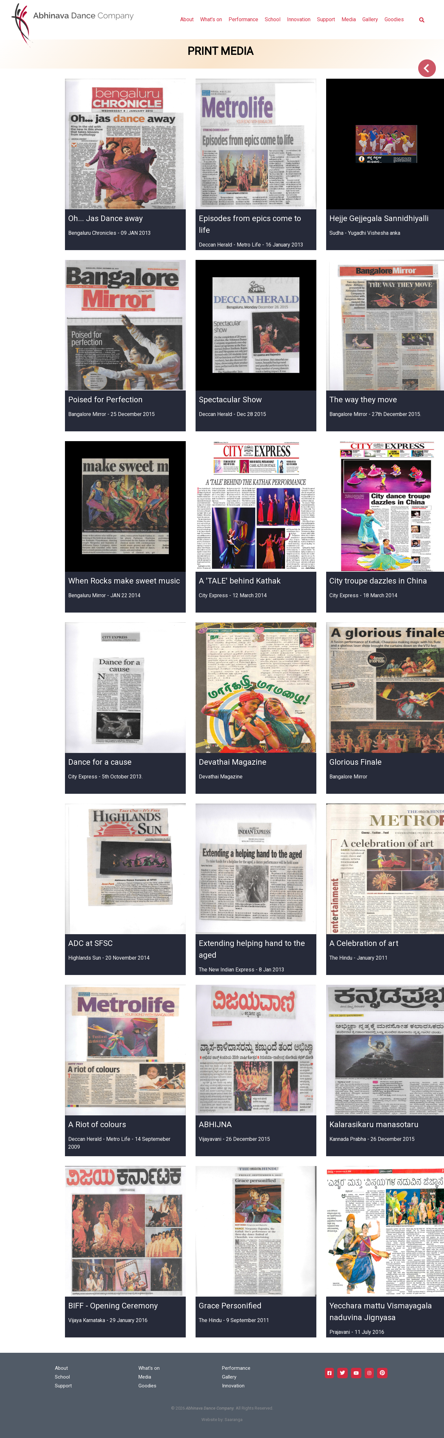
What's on (211, 19)
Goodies (394, 19)
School (272, 19)
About (187, 19)
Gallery (370, 19)
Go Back (427, 68)
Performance (243, 19)
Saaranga (234, 1419)
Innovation (298, 19)
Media (348, 19)
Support (326, 19)
